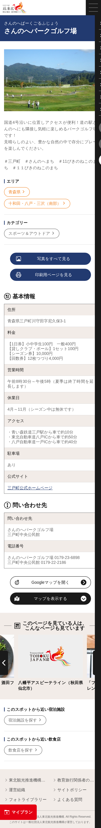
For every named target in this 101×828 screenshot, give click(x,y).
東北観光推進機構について (26, 780)
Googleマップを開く (50, 582)
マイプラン (18, 812)
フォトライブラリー (25, 799)
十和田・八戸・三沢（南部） (37, 203)
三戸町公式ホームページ (30, 488)
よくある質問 (67, 799)
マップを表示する (50, 598)
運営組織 (14, 790)
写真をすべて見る (43, 259)
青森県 (16, 192)
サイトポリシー (69, 790)
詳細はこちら (30, 637)
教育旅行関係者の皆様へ (74, 780)
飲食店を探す (23, 750)
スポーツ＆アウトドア (31, 233)
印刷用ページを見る (44, 275)
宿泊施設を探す (25, 720)
